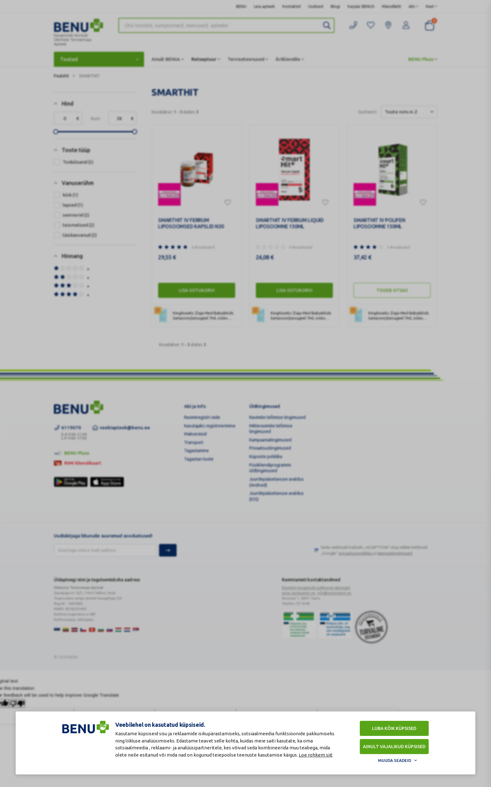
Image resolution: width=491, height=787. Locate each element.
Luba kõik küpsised (394, 728)
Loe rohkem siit (316, 755)
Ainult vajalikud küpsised (394, 746)
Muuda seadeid (394, 760)
